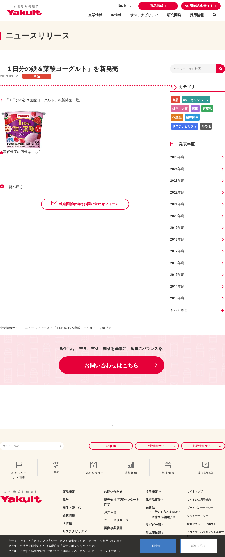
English (123, 5)
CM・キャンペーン (196, 100)
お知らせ (110, 503)
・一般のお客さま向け (163, 502)
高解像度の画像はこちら (22, 152)
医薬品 (207, 109)
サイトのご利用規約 (199, 490)
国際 (195, 109)
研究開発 (174, 15)
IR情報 (67, 514)
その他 (206, 126)
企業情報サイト (11, 328)
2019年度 (177, 228)
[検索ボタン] (60, 437)
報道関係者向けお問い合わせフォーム (89, 204)
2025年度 (177, 157)
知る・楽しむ (72, 498)
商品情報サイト (203, 437)
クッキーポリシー (197, 506)
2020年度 (177, 216)
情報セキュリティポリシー (203, 515)
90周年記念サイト (199, 6)
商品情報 (157, 6)
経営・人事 (180, 109)
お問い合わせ (113, 482)
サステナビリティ (144, 15)
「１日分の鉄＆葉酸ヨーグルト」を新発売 (38, 100)
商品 (175, 100)
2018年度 (177, 239)
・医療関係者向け (160, 508)
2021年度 (177, 204)
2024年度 (177, 169)
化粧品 (177, 117)
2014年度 (177, 286)
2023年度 (177, 181)
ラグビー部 (153, 515)
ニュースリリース (37, 328)
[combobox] (28, 437)
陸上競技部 (153, 523)
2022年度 (177, 192)
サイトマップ (195, 482)
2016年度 (177, 263)
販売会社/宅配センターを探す (121, 493)
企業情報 (69, 506)
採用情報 (197, 15)
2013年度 (177, 298)
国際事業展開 (113, 519)
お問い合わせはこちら (111, 366)
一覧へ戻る (14, 187)
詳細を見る (198, 546)
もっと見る (179, 310)
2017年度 (177, 251)
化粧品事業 (153, 490)
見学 (66, 490)
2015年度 (177, 275)
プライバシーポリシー (200, 498)
